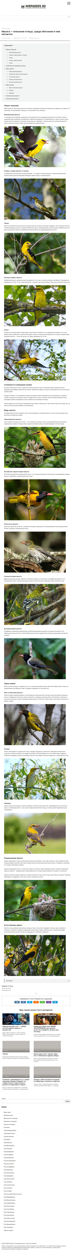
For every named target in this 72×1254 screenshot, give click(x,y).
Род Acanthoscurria (9, 1133)
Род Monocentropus (9, 1200)
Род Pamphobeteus (9, 1203)
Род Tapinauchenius (9, 1224)
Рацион (11, 90)
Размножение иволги (12, 96)
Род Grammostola (9, 1173)
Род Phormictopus (9, 1206)
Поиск (4, 1098)
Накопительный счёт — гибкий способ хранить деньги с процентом (14, 1028)
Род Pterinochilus (9, 1215)
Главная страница (6, 28)
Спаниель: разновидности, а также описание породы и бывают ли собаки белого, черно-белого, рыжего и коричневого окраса (15, 1082)
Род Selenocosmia (9, 1218)
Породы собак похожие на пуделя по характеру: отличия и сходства (47, 1080)
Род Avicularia (8, 1148)
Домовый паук (8, 1115)
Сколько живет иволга (15, 60)
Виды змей (7, 1112)
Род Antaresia (8, 1142)
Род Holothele (8, 1182)
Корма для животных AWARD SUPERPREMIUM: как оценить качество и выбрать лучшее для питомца (46, 1029)
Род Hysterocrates (9, 1185)
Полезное (36, 38)
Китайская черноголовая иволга (18, 74)
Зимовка (11, 93)
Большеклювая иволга (15, 82)
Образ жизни (10, 85)
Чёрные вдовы (8, 1230)
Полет (11, 63)
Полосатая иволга (14, 77)
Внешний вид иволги (15, 52)
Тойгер (5, 1054)
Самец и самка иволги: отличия (18, 55)
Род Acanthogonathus (10, 1130)
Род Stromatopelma (9, 1221)
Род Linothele (8, 1191)
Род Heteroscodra (9, 1179)
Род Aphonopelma (9, 1145)
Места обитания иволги (16, 87)
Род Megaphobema (9, 1197)
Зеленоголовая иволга (15, 79)
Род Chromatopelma (9, 1161)
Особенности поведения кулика (15, 66)
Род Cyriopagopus (9, 1167)
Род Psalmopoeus (9, 1212)
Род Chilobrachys (9, 1157)
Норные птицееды (9, 1124)
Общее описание (11, 49)
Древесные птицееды (11, 1118)
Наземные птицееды (10, 1121)
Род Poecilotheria (9, 1209)
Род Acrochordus (9, 1136)
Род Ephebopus (8, 1170)
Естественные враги (12, 98)
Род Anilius (7, 1139)
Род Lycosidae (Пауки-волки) (13, 1194)
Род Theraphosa (8, 1227)
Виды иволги (10, 68)
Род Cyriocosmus (9, 1164)
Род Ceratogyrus (8, 1154)
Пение (11, 57)
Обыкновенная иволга (15, 71)
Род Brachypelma (9, 1151)
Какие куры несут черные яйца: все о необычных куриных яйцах (46, 1055)
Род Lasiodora (8, 1188)
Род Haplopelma (8, 1176)
